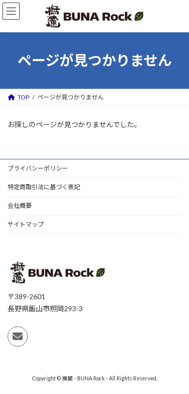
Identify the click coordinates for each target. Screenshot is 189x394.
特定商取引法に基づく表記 (44, 187)
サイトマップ (26, 224)
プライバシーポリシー (38, 168)
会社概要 (20, 205)
